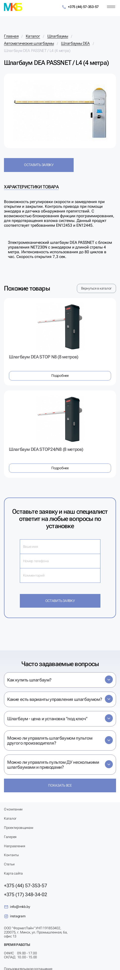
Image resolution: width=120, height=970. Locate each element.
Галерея (10, 837)
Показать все (60, 785)
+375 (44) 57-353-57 (80, 7)
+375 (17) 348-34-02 (25, 894)
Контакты (11, 855)
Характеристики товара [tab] (31, 186)
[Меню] (111, 7)
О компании (13, 809)
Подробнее (59, 376)
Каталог (10, 818)
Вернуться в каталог (96, 288)
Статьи (9, 864)
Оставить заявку (39, 165)
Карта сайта (13, 873)
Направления (14, 846)
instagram (14, 916)
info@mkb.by (17, 907)
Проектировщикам (18, 828)
